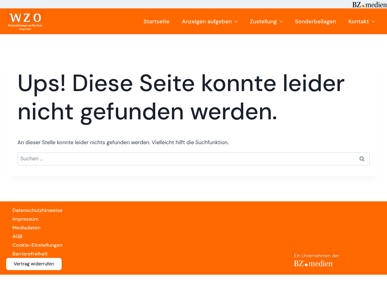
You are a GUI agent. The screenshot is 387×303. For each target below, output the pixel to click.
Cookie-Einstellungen (37, 245)
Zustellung (266, 21)
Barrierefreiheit (30, 253)
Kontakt (361, 21)
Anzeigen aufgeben (210, 21)
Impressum (25, 219)
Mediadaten (26, 227)
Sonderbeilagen (315, 21)
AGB (17, 236)
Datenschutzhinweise (37, 210)
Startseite (156, 21)
